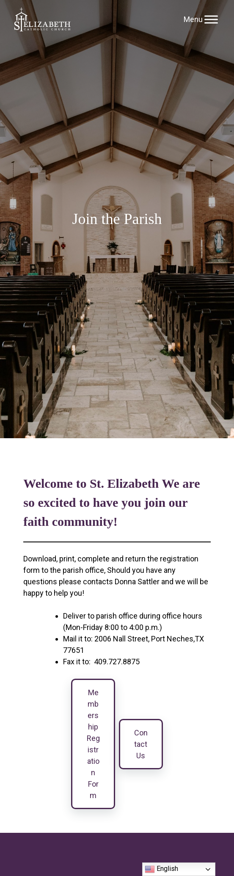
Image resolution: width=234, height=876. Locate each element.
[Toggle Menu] (211, 19)
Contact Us (141, 744)
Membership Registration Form (93, 744)
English (161, 869)
